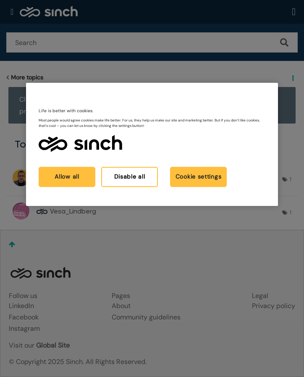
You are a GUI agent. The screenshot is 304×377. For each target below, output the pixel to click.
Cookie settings (199, 176)
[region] (152, 144)
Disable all (129, 176)
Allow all (67, 176)
